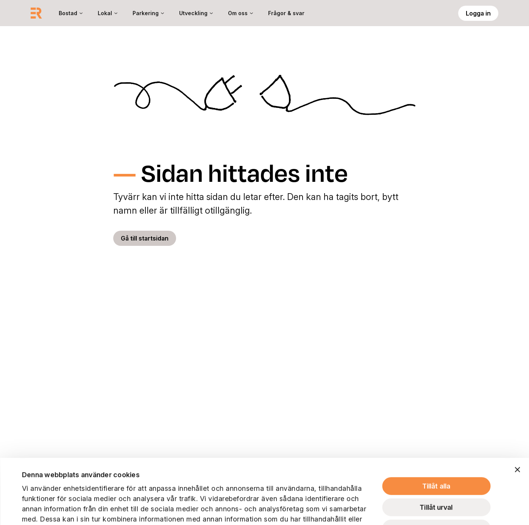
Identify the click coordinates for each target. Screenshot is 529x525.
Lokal (105, 13)
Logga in (478, 13)
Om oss (238, 13)
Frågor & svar (286, 13)
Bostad (68, 13)
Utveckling (193, 13)
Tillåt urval (436, 443)
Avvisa (436, 464)
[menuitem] (70, 13)
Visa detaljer (376, 509)
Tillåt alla (436, 421)
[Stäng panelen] (517, 405)
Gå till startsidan (145, 238)
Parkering (146, 13)
